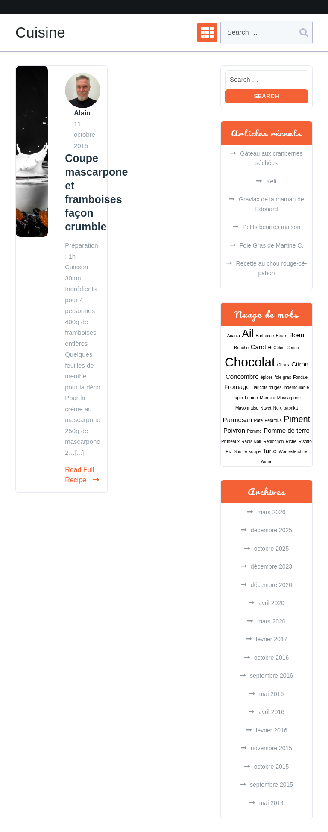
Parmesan (237, 419)
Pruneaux (230, 441)
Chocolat (250, 362)
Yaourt (267, 462)
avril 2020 (271, 602)
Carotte (261, 347)
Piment (297, 419)
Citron (299, 364)
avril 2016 (271, 711)
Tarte (270, 450)
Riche (291, 441)
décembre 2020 (271, 584)
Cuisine (40, 32)
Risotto (305, 441)
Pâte (258, 420)
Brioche (241, 347)
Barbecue (265, 335)
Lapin (237, 397)
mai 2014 (271, 803)
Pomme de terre (287, 430)
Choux (283, 365)
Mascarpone (289, 397)
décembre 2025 (271, 530)
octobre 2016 (271, 657)
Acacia (233, 335)
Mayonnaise (246, 408)
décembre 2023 (271, 566)
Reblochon (273, 441)
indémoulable (296, 387)
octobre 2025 (271, 548)
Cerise (293, 347)
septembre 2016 (271, 675)
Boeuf (297, 335)
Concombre (242, 376)
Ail (248, 333)
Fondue (300, 377)
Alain (82, 113)
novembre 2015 (271, 748)
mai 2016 (271, 693)
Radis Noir (251, 441)
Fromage (237, 386)
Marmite (267, 397)
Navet (265, 408)
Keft (271, 181)
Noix (277, 408)
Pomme (254, 431)
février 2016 (271, 730)
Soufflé (240, 451)
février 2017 (271, 639)
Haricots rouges (266, 387)
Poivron (234, 430)
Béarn (281, 335)
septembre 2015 (271, 784)
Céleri (278, 347)
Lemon (251, 397)
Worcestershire (292, 451)
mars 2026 (271, 512)
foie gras (283, 377)
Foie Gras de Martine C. (271, 245)
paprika (291, 408)
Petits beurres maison (271, 227)
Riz (229, 451)
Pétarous (273, 420)
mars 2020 (271, 621)
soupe (255, 451)
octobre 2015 (271, 766)
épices (267, 377)
